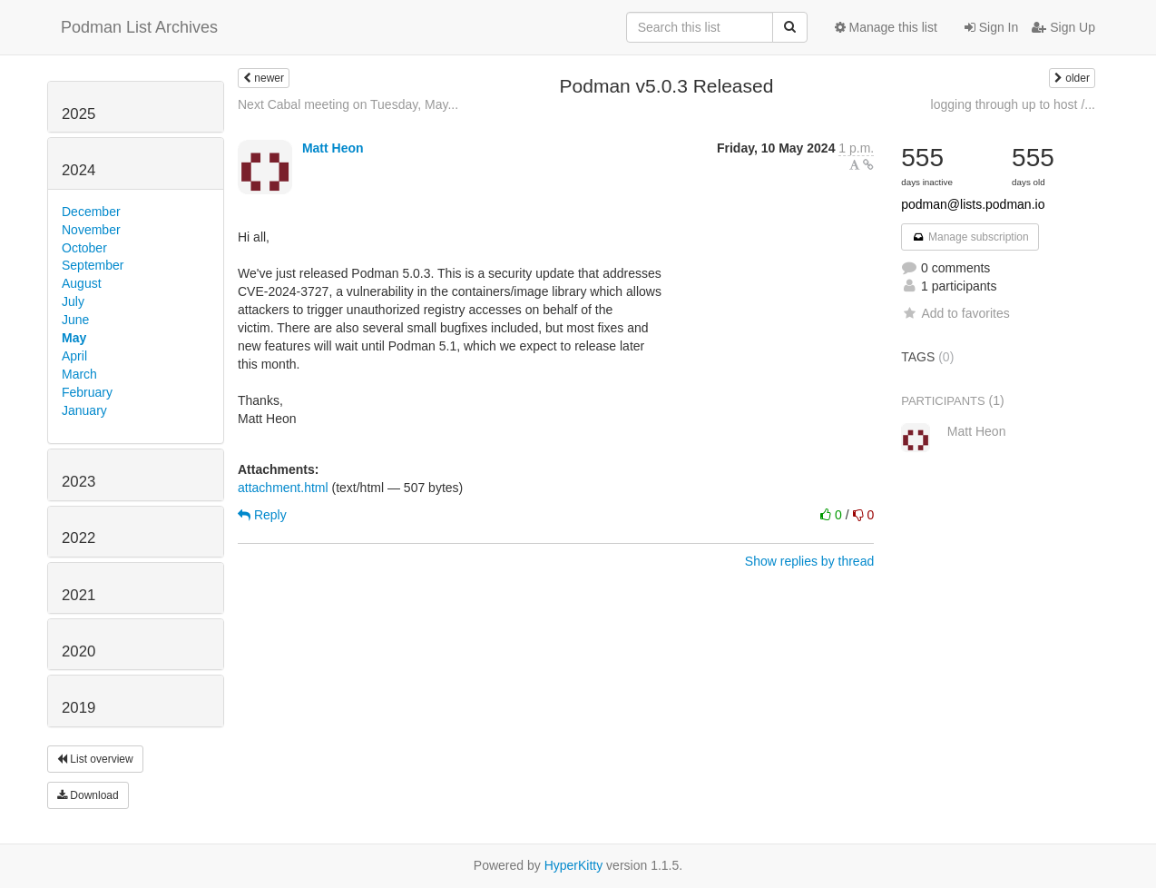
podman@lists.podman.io (972, 204)
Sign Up (1063, 27)
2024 (78, 170)
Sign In (991, 27)
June (75, 319)
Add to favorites (955, 313)
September (92, 265)
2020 (78, 651)
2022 (78, 538)
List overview (95, 759)
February (87, 392)
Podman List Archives (139, 27)
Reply (262, 515)
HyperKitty (573, 865)
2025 (78, 114)
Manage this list (886, 27)
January (84, 410)
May (74, 338)
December (91, 211)
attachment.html (283, 487)
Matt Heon (333, 148)
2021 (78, 595)
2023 (78, 481)
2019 (78, 707)
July (73, 301)
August (82, 283)
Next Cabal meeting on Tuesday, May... (348, 104)
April (74, 356)
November (91, 229)
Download (88, 795)
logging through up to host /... (1013, 104)
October (84, 248)
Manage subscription (970, 237)
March (79, 374)
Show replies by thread (809, 561)
